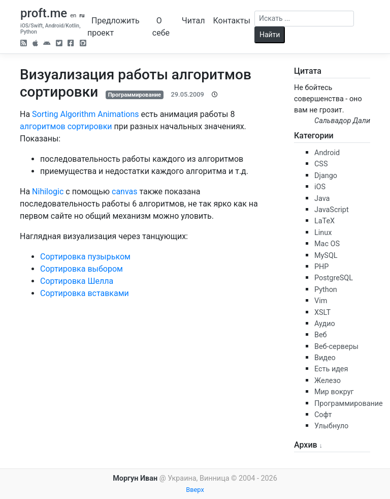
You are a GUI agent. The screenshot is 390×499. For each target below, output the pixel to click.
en (73, 15)
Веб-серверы (336, 346)
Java (322, 198)
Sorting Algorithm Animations (85, 114)
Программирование (134, 95)
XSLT (322, 312)
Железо (327, 380)
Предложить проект (113, 27)
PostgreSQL (333, 278)
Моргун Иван (135, 478)
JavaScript (331, 210)
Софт (323, 414)
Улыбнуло (331, 426)
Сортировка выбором (81, 269)
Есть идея (331, 369)
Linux (323, 232)
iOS (320, 187)
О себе (161, 27)
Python (325, 289)
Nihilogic (47, 191)
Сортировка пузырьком (85, 256)
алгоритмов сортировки (66, 126)
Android (327, 153)
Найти (269, 35)
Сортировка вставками (84, 293)
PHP (321, 266)
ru (81, 15)
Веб (320, 335)
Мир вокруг (334, 392)
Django (325, 175)
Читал (193, 20)
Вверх (195, 489)
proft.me (43, 13)
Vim (320, 301)
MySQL (326, 255)
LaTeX (324, 221)
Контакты (231, 20)
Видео (325, 358)
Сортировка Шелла (76, 281)
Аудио (324, 323)
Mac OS (327, 244)
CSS (321, 164)
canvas (125, 191)
